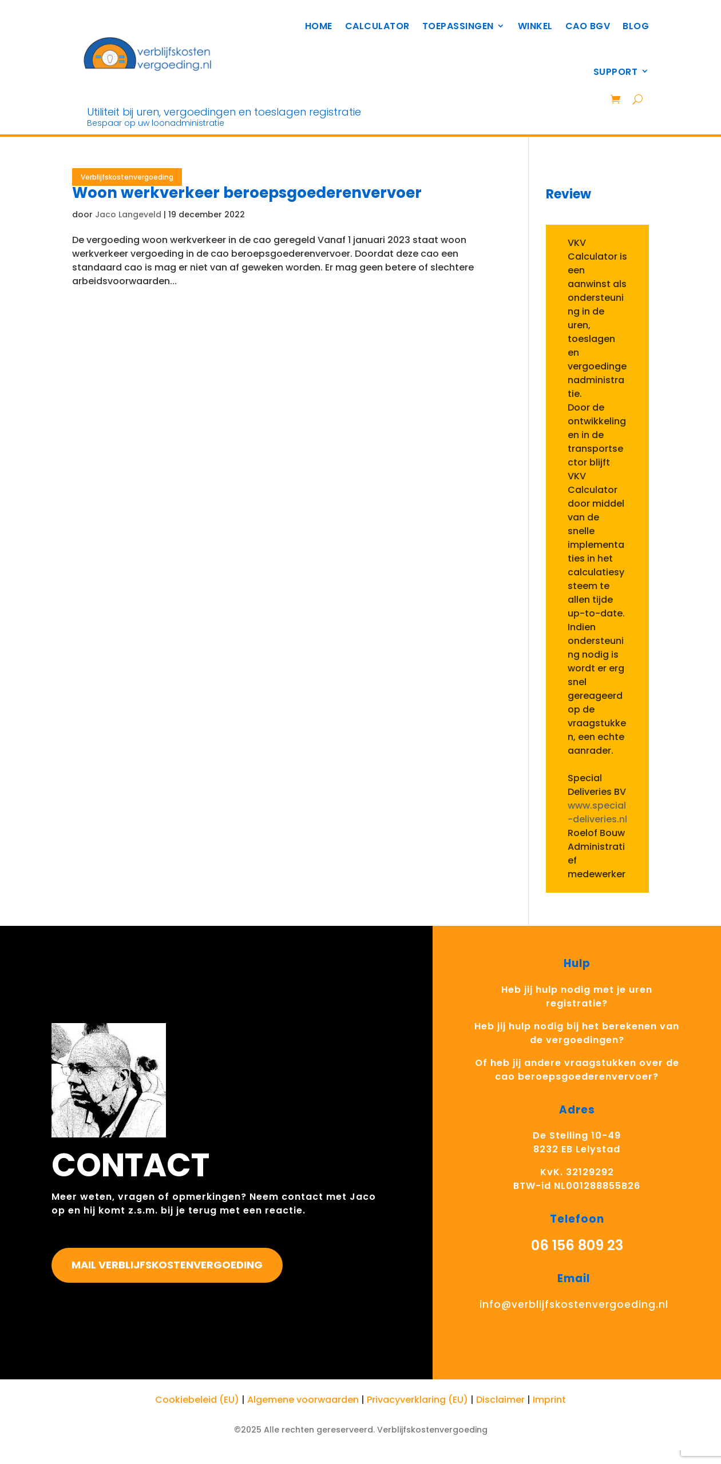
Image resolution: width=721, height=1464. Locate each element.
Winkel (535, 26)
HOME (318, 26)
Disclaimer (500, 1399)
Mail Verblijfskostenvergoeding (167, 1265)
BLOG (636, 26)
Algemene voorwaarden (303, 1399)
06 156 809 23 (577, 1245)
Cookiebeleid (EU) (197, 1399)
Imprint (549, 1399)
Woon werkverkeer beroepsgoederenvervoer (247, 192)
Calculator (377, 26)
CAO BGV (588, 26)
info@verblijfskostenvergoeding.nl (574, 1304)
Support (615, 71)
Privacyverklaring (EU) (417, 1399)
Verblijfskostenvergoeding (127, 177)
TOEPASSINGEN (458, 26)
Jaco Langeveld (128, 214)
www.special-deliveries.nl (597, 812)
